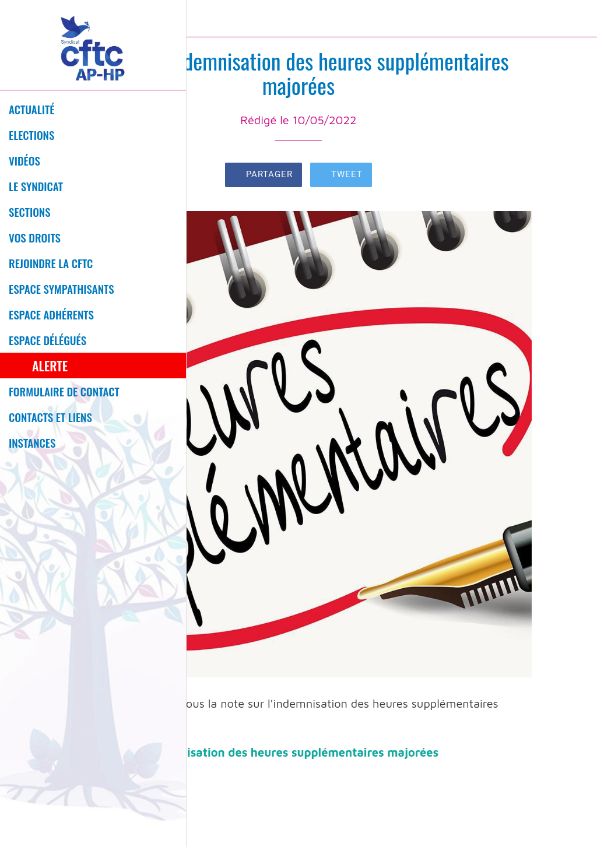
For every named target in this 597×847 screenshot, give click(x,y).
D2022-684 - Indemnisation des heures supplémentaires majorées (253, 752)
